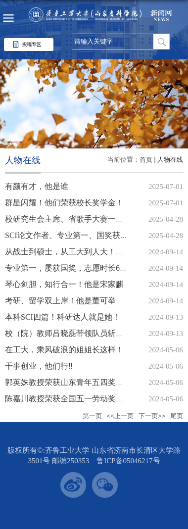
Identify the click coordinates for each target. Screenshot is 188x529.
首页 (146, 159)
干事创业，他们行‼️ (39, 366)
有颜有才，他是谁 (36, 186)
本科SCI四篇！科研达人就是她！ (62, 317)
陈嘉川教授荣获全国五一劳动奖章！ (68, 398)
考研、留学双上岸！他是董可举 (60, 300)
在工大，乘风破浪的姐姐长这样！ (64, 349)
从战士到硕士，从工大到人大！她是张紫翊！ (84, 251)
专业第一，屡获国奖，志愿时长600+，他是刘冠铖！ (96, 268)
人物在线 (170, 159)
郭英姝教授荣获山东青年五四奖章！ (68, 382)
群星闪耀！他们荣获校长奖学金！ (64, 202)
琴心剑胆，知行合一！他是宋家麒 (64, 284)
